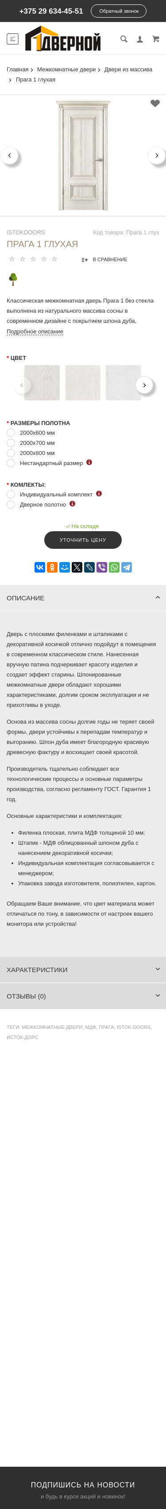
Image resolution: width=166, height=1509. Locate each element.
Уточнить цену (83, 540)
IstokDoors (26, 232)
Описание (83, 598)
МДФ (90, 1027)
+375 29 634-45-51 (51, 11)
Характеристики (83, 969)
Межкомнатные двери (52, 1027)
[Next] (144, 385)
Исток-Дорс (23, 1037)
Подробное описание (35, 331)
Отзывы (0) (83, 996)
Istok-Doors (134, 1027)
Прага (106, 1027)
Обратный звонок (119, 11)
